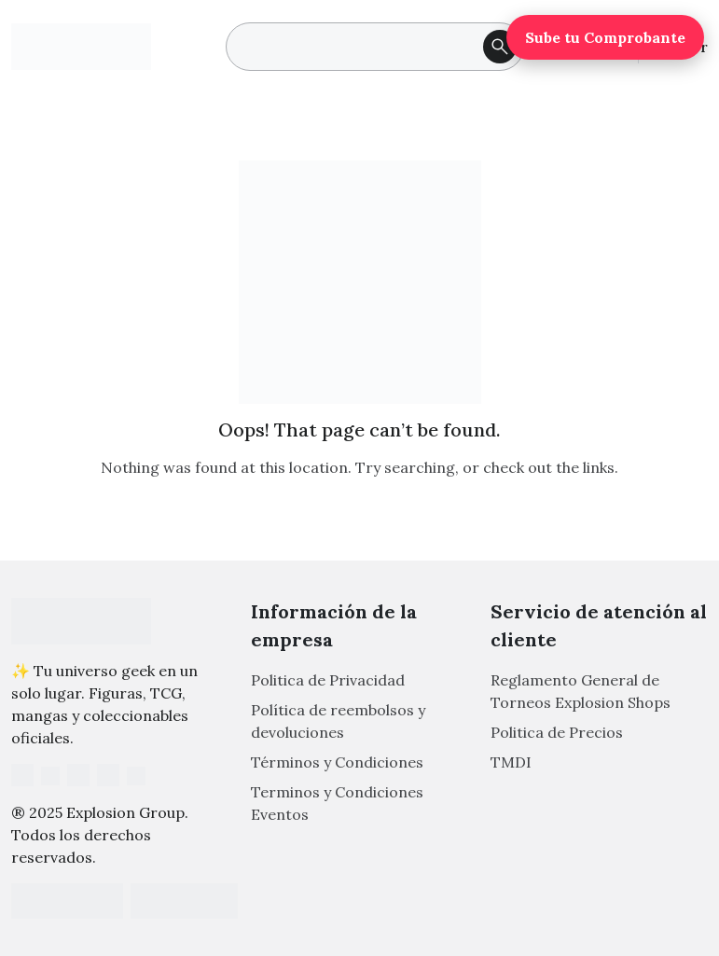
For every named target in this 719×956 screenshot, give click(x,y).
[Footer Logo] (81, 621)
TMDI (511, 762)
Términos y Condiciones (337, 762)
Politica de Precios (557, 732)
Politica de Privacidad (328, 680)
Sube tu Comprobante (605, 37)
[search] (375, 46)
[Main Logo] (81, 45)
